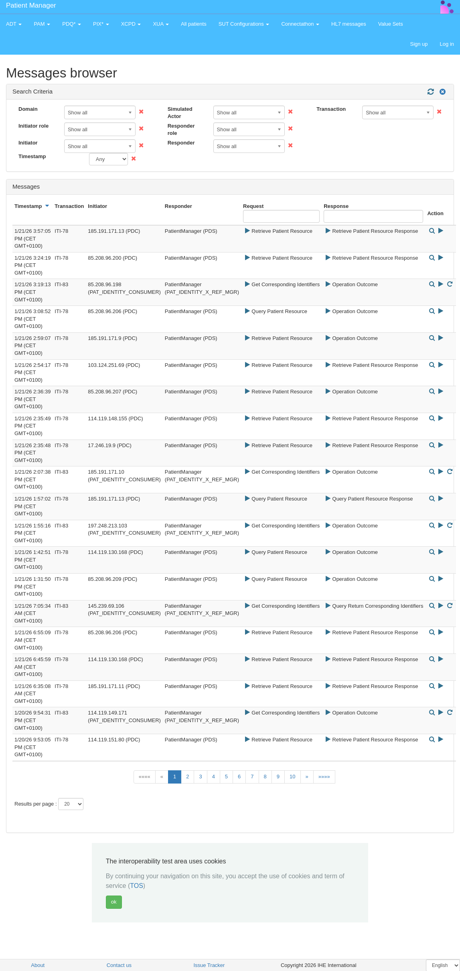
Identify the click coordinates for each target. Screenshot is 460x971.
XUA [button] (161, 24)
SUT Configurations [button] (244, 24)
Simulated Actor (180, 113)
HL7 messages (348, 24)
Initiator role (33, 126)
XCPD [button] (131, 24)
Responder (181, 143)
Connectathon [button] (300, 24)
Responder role (181, 129)
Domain (28, 109)
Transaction (331, 109)
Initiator (28, 143)
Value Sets (390, 24)
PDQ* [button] (71, 24)
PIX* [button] (101, 24)
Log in (447, 44)
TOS (136, 885)
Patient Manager (31, 5)
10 (292, 777)
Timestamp (32, 156)
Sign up (419, 44)
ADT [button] (14, 24)
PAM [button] (42, 24)
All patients (194, 24)
